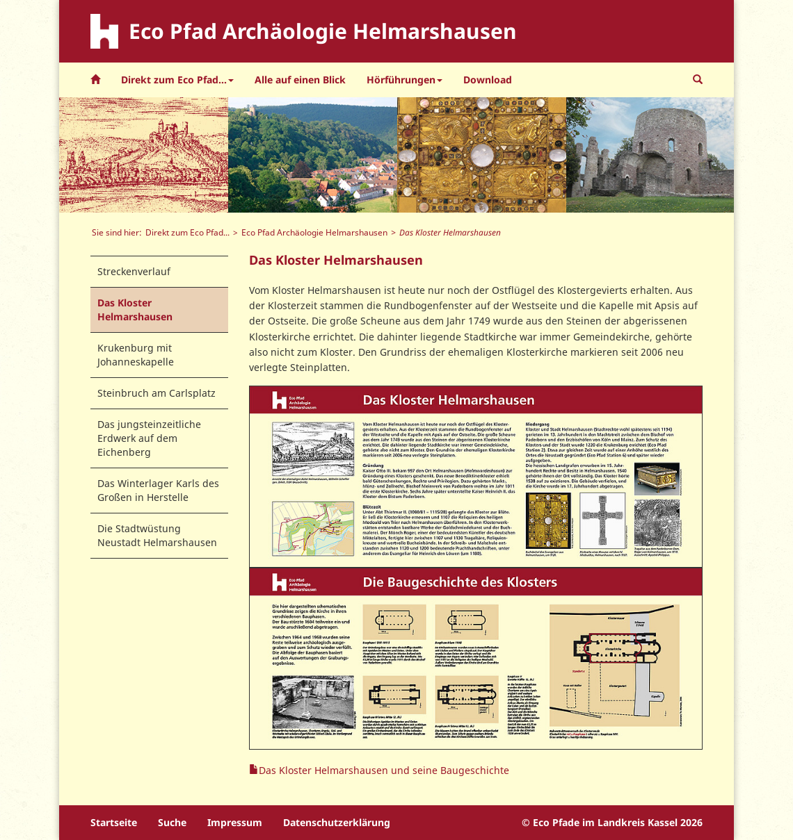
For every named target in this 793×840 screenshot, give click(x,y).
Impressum (234, 822)
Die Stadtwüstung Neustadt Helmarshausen (157, 535)
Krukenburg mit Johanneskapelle (135, 354)
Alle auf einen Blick (300, 79)
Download (487, 79)
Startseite (113, 822)
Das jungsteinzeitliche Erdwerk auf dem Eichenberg (149, 438)
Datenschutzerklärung (336, 822)
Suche (172, 822)
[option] (143, 155)
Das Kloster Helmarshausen (135, 309)
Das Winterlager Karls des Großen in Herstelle (158, 490)
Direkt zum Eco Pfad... (187, 232)
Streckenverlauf (133, 271)
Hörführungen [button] (404, 79)
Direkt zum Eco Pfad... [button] (177, 79)
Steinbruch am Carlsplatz (156, 393)
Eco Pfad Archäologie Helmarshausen (314, 232)
